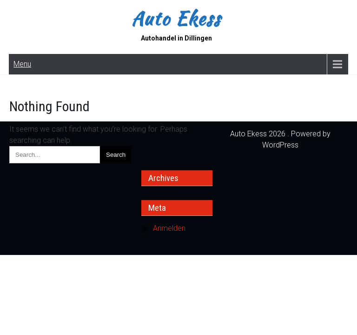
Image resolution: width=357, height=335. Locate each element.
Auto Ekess (176, 18)
